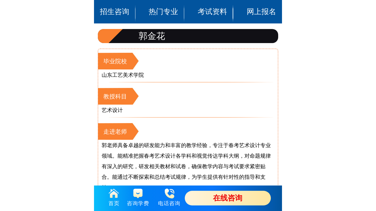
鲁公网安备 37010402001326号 (188, 118)
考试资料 (212, 1)
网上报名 (261, 1)
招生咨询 (114, 1)
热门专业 (163, 1)
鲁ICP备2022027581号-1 (188, 117)
